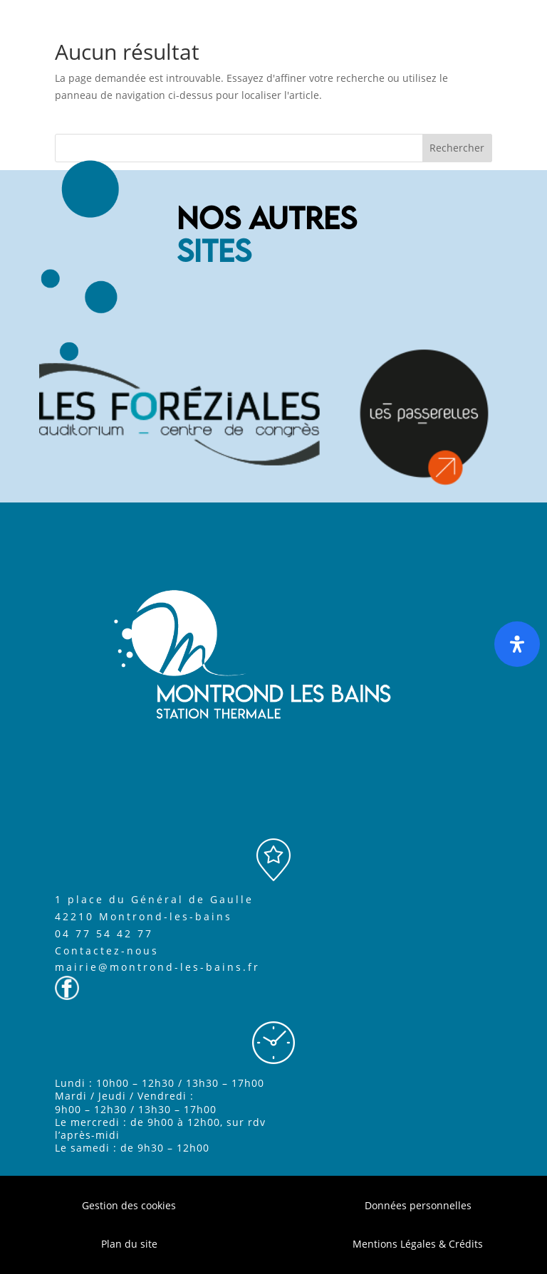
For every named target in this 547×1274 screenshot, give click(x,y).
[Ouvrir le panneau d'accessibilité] (517, 644)
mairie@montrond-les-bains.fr (157, 967)
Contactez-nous (107, 950)
